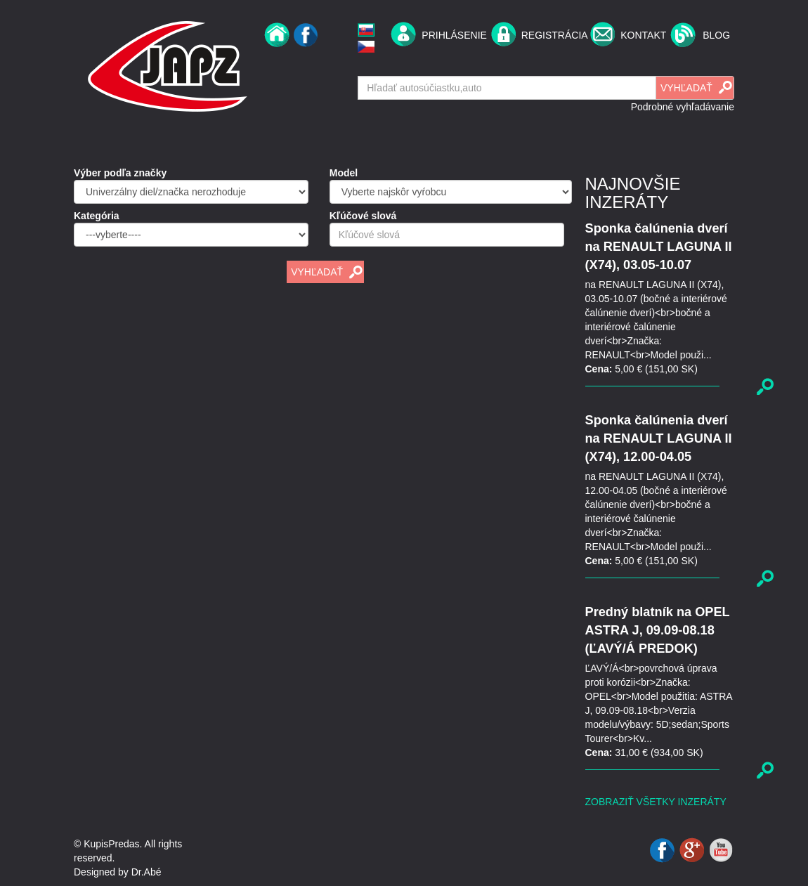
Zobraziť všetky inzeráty (655, 801)
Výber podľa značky (120, 172)
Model (344, 172)
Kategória (96, 215)
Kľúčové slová (363, 215)
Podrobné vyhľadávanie (682, 106)
